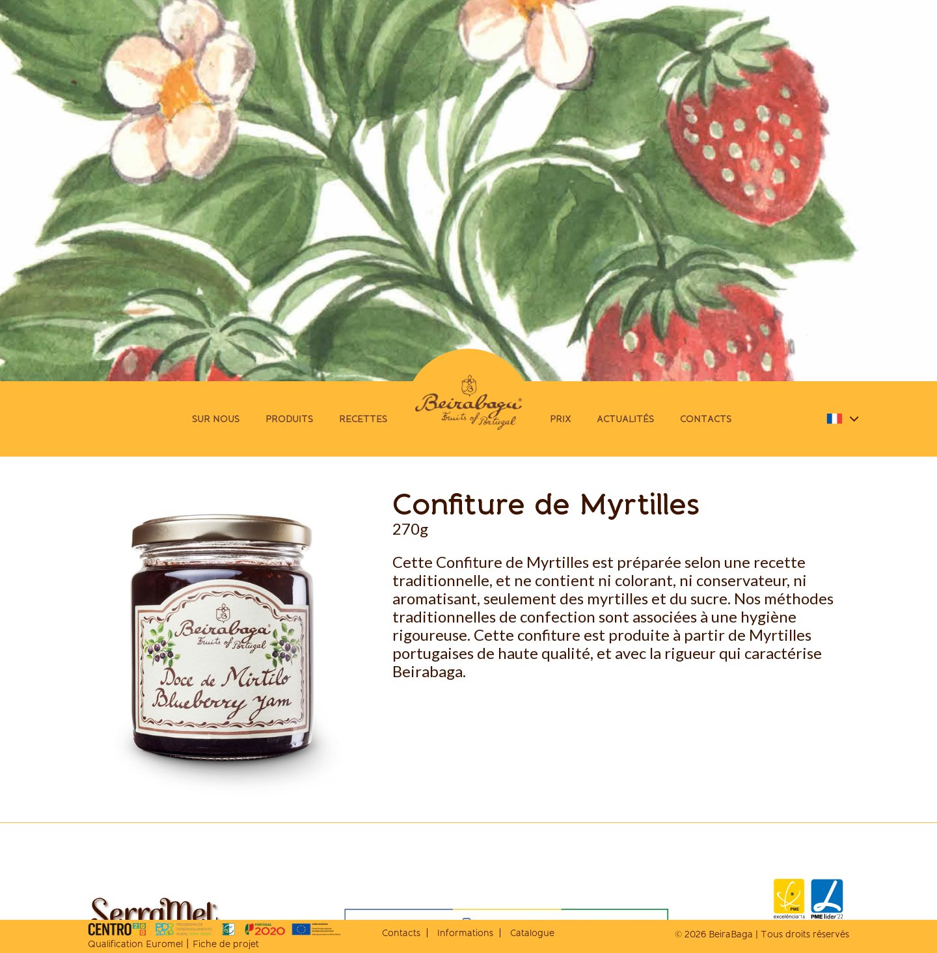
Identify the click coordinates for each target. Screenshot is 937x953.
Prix (560, 419)
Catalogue (532, 932)
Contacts (705, 419)
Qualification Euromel (135, 944)
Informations (465, 932)
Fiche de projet (226, 944)
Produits (289, 419)
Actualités (625, 419)
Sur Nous (215, 419)
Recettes (363, 419)
